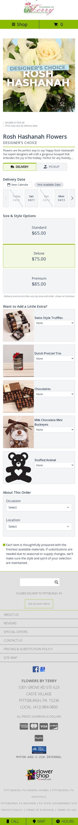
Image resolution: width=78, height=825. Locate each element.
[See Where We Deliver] (39, 603)
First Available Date (49, 185)
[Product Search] (40, 582)
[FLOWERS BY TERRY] (39, 14)
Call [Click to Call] (13, 821)
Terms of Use (67, 810)
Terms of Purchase (40, 810)
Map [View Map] (39, 821)
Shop (19, 24)
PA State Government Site (58, 803)
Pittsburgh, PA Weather (18, 803)
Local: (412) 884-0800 (39, 707)
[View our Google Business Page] (42, 671)
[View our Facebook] (36, 671)
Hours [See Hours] (65, 821)
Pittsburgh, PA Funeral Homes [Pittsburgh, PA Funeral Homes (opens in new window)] (26, 790)
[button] (39, 750)
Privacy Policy (12, 810)
